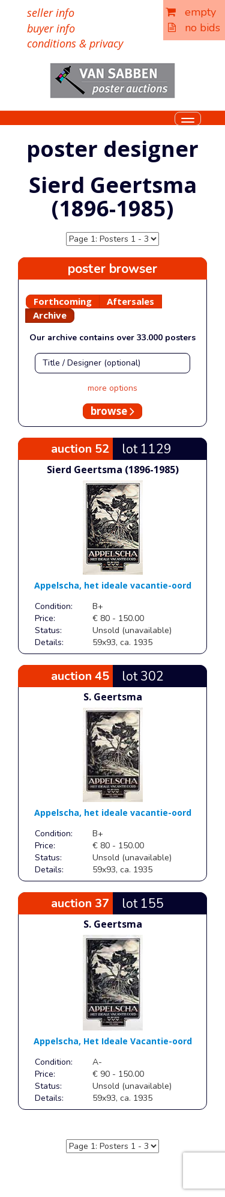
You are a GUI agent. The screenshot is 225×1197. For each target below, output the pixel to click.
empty (191, 12)
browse (112, 411)
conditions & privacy (75, 43)
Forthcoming (63, 301)
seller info (50, 12)
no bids (194, 27)
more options (112, 388)
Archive (50, 315)
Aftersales (130, 301)
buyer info (51, 28)
